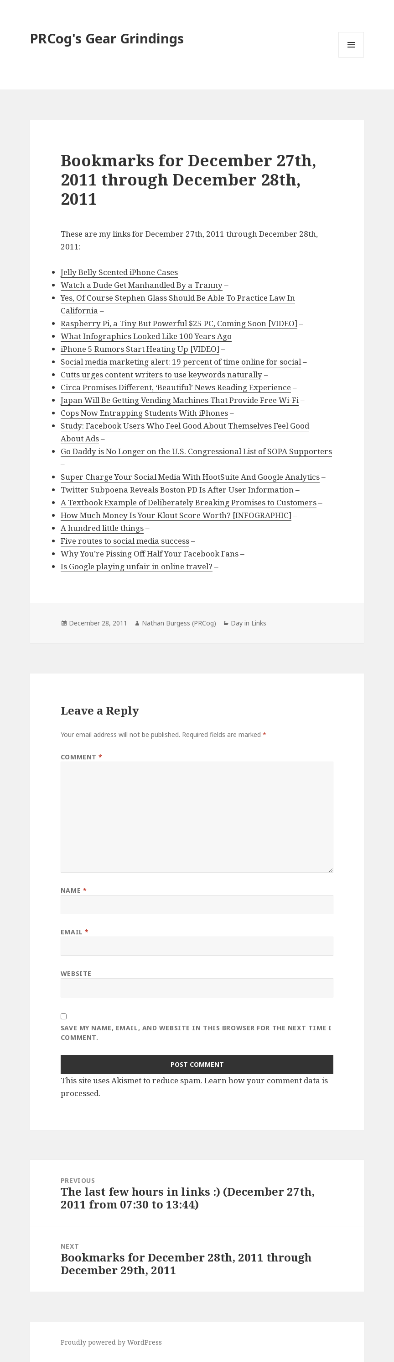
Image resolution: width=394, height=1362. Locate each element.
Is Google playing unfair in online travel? (137, 566)
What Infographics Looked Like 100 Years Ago (146, 336)
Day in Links (248, 623)
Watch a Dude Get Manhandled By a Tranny (142, 285)
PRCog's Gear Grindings (107, 38)
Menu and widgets (351, 57)
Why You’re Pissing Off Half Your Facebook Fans (149, 553)
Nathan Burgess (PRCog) (179, 623)
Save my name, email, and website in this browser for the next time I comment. (196, 1032)
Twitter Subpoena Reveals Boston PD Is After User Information (177, 489)
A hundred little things (102, 528)
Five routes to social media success (125, 540)
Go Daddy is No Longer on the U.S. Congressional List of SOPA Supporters (196, 451)
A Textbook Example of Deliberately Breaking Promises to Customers (188, 502)
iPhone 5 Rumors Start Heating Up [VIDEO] (140, 349)
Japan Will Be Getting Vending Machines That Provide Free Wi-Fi (180, 400)
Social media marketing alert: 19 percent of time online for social (181, 361)
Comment (82, 757)
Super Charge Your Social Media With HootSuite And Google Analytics (190, 477)
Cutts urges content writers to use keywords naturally (161, 374)
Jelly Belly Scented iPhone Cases (119, 272)
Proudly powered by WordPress (111, 1342)
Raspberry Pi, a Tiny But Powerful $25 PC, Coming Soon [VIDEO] (179, 323)
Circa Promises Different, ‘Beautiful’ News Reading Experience (176, 387)
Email (75, 931)
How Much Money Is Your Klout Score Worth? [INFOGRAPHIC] (176, 515)
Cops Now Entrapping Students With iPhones (144, 413)
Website (76, 973)
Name (74, 890)
